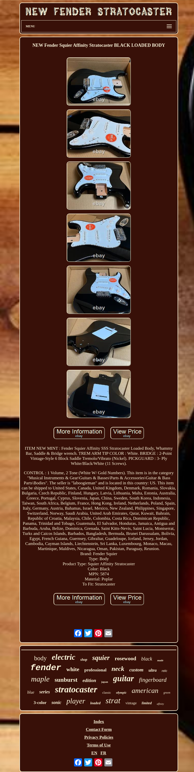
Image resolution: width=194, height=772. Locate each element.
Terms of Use (99, 745)
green (166, 692)
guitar (123, 678)
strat (113, 700)
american (145, 690)
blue (30, 692)
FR (103, 753)
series (44, 691)
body (40, 658)
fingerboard (152, 680)
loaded (95, 703)
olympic (121, 692)
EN (94, 753)
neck (117, 668)
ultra (153, 670)
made (160, 660)
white (72, 669)
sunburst (66, 679)
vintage (131, 703)
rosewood (125, 658)
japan (104, 681)
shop (83, 660)
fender (45, 668)
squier (101, 658)
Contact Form (99, 729)
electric (63, 657)
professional (95, 670)
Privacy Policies (98, 737)
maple (40, 679)
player (75, 701)
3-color (40, 702)
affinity (160, 703)
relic (164, 671)
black (146, 659)
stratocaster (76, 689)
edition (89, 680)
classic (106, 692)
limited (147, 703)
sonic (56, 702)
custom (136, 669)
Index (98, 721)
